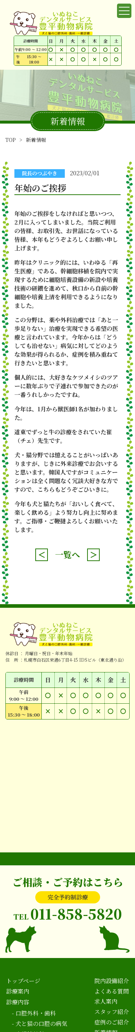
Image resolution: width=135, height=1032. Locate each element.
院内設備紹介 (111, 981)
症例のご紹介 (111, 1022)
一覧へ (67, 554)
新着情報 (36, 139)
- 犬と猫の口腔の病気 (39, 1023)
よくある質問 (111, 991)
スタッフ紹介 (111, 1012)
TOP (10, 139)
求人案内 (105, 1001)
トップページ (23, 981)
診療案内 (17, 991)
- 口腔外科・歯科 (34, 1013)
